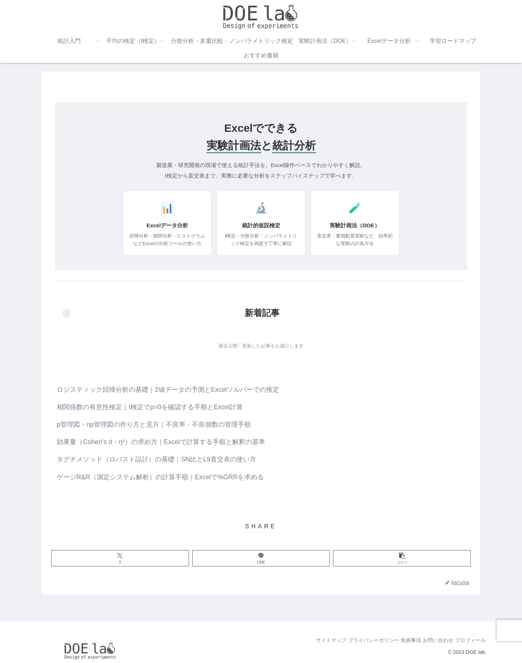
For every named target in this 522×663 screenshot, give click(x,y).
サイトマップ (306, 640)
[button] (402, 558)
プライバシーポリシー (354, 640)
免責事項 (397, 640)
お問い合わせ (429, 640)
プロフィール (467, 640)
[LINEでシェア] (261, 558)
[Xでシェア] (120, 558)
